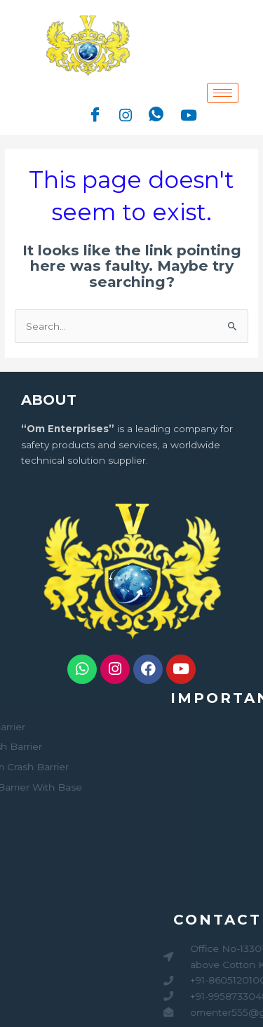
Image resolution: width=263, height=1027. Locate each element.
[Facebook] (95, 115)
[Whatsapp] (156, 115)
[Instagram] (125, 115)
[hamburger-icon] (222, 93)
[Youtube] (188, 115)
